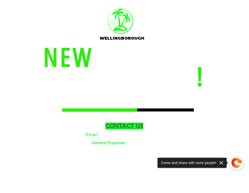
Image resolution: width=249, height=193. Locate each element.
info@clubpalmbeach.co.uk (131, 134)
